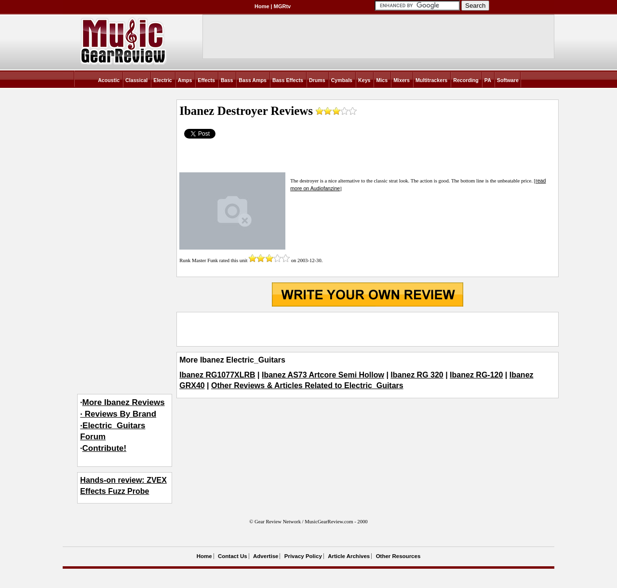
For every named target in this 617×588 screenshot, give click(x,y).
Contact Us (232, 556)
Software (508, 80)
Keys (364, 80)
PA (487, 80)
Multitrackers (431, 80)
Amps (185, 80)
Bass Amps (253, 80)
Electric (162, 80)
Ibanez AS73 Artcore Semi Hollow (323, 375)
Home (262, 6)
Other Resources (398, 556)
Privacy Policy (303, 556)
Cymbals (341, 80)
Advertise (265, 556)
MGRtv (282, 6)
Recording (466, 80)
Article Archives (349, 556)
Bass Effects (287, 80)
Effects (206, 80)
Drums (317, 80)
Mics (382, 80)
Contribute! (104, 448)
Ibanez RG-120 (476, 375)
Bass (227, 80)
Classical (136, 80)
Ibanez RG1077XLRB (217, 375)
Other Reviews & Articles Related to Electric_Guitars (307, 385)
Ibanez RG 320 (416, 375)
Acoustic (109, 80)
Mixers (401, 80)
